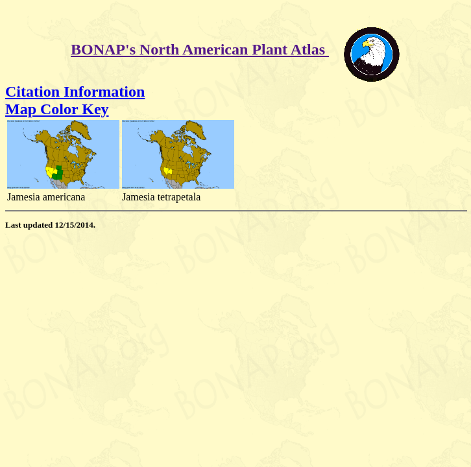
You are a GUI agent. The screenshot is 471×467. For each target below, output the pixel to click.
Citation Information (75, 91)
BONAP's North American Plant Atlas (200, 49)
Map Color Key (57, 109)
